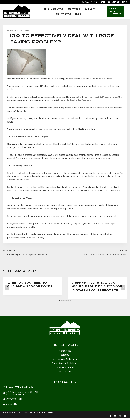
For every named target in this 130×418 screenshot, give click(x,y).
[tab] (59, 300)
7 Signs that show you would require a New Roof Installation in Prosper (97, 286)
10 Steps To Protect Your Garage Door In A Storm (97, 252)
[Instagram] (120, 416)
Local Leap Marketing (44, 412)
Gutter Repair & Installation (65, 363)
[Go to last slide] (7, 287)
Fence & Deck (65, 371)
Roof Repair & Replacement (65, 359)
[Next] (123, 287)
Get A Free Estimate (115, 11)
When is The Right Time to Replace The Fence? (33, 252)
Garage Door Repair (65, 367)
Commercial (65, 350)
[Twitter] (115, 416)
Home (45, 9)
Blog (77, 14)
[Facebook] (111, 416)
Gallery (90, 9)
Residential (65, 355)
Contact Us (64, 14)
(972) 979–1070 (14, 399)
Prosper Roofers (18, 31)
